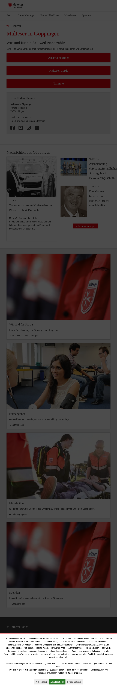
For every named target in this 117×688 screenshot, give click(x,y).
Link (65, 657)
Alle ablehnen (42, 682)
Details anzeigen (75, 682)
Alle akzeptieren (57, 682)
